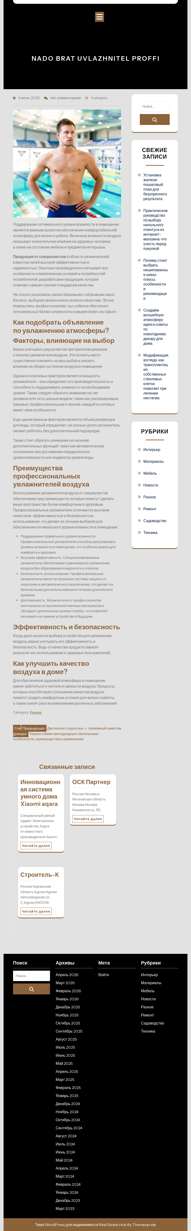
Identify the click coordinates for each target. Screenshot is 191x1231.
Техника (150, 532)
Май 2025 (64, 1063)
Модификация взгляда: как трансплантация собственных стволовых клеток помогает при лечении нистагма (155, 376)
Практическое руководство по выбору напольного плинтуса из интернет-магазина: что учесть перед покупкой (155, 229)
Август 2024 (66, 1136)
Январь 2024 (67, 1192)
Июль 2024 (65, 1144)
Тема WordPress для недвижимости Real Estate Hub (80, 1224)
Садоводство (155, 520)
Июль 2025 (65, 1047)
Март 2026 (65, 982)
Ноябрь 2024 (67, 1111)
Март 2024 (65, 1176)
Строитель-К (39, 874)
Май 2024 (64, 1160)
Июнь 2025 (65, 1055)
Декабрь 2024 (68, 1103)
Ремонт (149, 508)
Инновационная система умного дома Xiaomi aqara (40, 792)
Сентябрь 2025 (69, 1031)
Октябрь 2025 (68, 1023)
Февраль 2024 (68, 1184)
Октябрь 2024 (68, 1119)
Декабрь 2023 (68, 1200)
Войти (103, 974)
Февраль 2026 (68, 990)
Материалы (153, 461)
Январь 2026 (67, 999)
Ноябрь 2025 (67, 1015)
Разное (36, 712)
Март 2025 (65, 1079)
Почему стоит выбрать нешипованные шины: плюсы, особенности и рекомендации (155, 279)
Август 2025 (66, 1039)
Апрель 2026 (67, 974)
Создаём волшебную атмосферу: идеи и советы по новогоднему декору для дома (155, 327)
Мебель (150, 473)
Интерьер (151, 449)
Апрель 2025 (67, 1071)
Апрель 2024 (67, 1168)
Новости (150, 485)
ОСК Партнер (91, 781)
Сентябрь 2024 (69, 1127)
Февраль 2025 (68, 1087)
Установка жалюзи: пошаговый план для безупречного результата (155, 187)
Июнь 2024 (65, 1152)
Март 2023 (65, 1208)
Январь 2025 (67, 1095)
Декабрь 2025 (68, 1007)
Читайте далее (36, 845)
